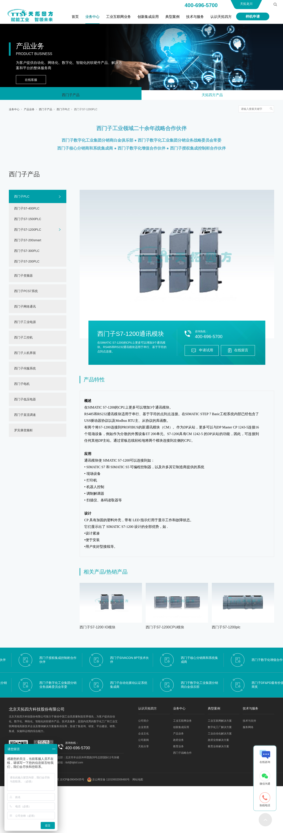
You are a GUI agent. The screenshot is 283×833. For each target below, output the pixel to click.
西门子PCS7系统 (26, 292)
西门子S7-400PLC (26, 209)
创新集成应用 (148, 17)
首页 (75, 17)
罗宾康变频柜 (23, 431)
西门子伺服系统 (25, 369)
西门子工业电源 (25, 323)
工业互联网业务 (118, 17)
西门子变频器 (23, 276)
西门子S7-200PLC (26, 262)
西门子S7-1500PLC (27, 220)
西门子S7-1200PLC (85, 110)
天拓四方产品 (212, 95)
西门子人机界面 (25, 354)
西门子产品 (71, 95)
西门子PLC (63, 110)
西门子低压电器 (25, 400)
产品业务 (29, 110)
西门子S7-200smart (27, 241)
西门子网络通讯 (25, 307)
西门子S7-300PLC (26, 251)
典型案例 (172, 17)
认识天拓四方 (221, 17)
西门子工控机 (23, 338)
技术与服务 (195, 17)
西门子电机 (22, 384)
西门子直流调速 (25, 415)
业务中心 (92, 17)
